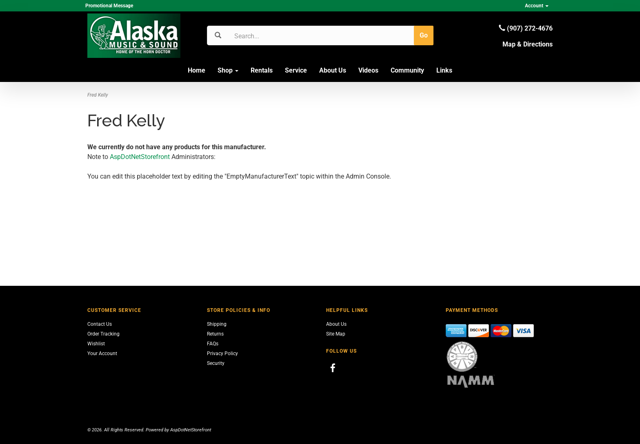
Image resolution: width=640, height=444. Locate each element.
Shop (228, 70)
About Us (332, 70)
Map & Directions (527, 44)
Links (444, 70)
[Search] (273, 36)
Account (537, 6)
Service (296, 70)
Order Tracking (103, 334)
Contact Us (99, 324)
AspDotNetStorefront (140, 157)
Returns (215, 334)
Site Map (335, 334)
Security (215, 363)
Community (407, 70)
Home (196, 70)
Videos (368, 70)
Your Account (102, 353)
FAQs (212, 344)
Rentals (262, 70)
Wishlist (96, 344)
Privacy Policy (222, 353)
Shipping (217, 324)
